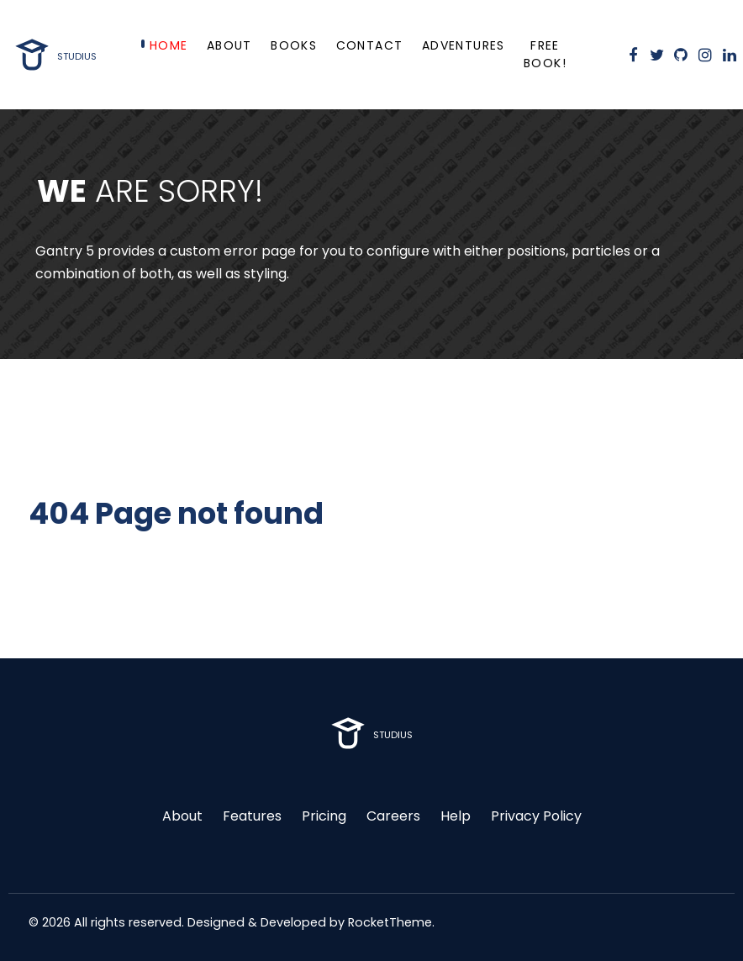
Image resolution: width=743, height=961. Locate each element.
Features (252, 816)
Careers (393, 816)
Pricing (324, 816)
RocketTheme (390, 922)
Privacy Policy (536, 816)
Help (455, 816)
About (182, 816)
